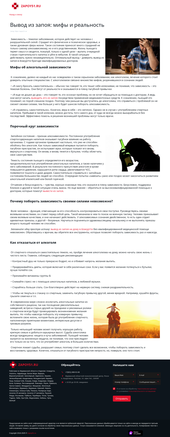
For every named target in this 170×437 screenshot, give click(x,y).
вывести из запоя (53, 191)
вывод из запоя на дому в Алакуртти (72, 229)
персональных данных (146, 388)
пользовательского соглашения (142, 391)
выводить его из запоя (44, 97)
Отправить (122, 398)
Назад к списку (15, 15)
